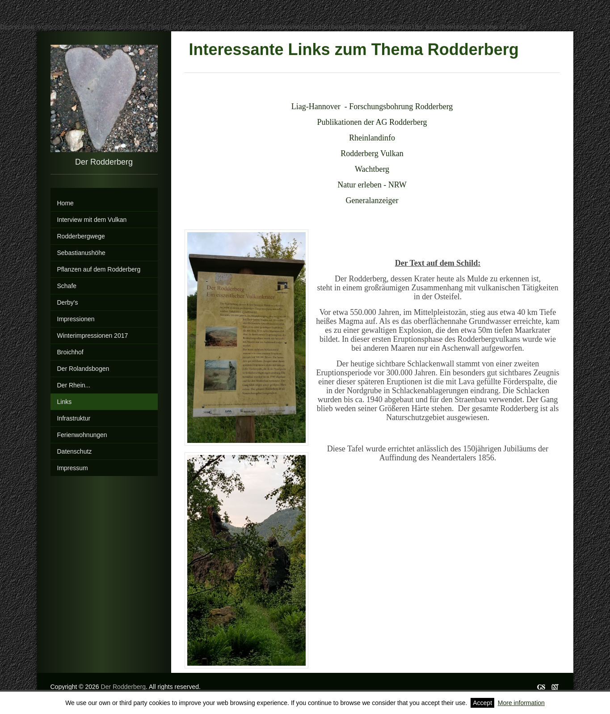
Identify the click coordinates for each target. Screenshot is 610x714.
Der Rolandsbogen (83, 368)
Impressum (72, 468)
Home (65, 203)
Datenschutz (74, 451)
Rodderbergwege (81, 236)
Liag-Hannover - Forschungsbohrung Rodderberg (372, 106)
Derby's (67, 302)
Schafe (67, 285)
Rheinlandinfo (372, 137)
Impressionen (76, 319)
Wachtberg (372, 169)
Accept (482, 702)
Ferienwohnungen (82, 434)
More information (521, 702)
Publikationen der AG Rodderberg (372, 122)
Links (64, 401)
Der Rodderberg (123, 686)
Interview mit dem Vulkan (92, 219)
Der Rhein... (74, 385)
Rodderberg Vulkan (372, 153)
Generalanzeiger (372, 200)
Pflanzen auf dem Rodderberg (99, 269)
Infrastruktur (74, 418)
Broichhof (70, 352)
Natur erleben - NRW (371, 184)
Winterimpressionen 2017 (92, 335)
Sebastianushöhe (81, 252)
